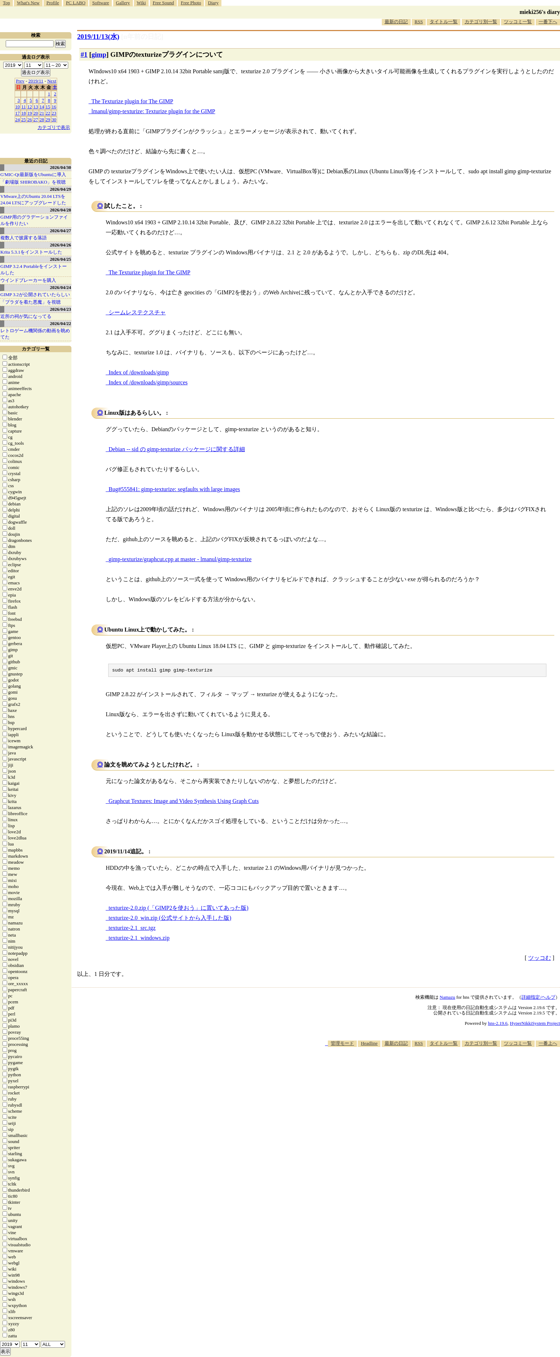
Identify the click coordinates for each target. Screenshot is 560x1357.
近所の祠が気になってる (25, 316)
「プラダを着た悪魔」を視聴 (30, 302)
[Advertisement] (430, 1069)
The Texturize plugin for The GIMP (132, 101)
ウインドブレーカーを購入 (28, 280)
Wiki (141, 2)
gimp (98, 54)
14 (42, 106)
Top (6, 2)
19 (30, 113)
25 (23, 119)
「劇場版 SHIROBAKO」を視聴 (33, 182)
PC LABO (76, 2)
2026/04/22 (60, 323)
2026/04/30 (60, 167)
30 (54, 119)
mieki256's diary (540, 12)
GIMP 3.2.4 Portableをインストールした (33, 269)
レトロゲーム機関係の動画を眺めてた (35, 334)
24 (17, 119)
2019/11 (35, 81)
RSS (419, 21)
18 (23, 113)
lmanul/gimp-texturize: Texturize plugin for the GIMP (153, 111)
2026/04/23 (60, 309)
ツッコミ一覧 (518, 21)
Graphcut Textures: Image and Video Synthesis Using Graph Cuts (184, 802)
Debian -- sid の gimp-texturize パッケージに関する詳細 (177, 449)
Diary (213, 2)
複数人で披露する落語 (23, 237)
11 (23, 106)
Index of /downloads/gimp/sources (148, 382)
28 (42, 119)
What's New (28, 2)
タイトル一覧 (444, 21)
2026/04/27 (60, 230)
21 (42, 113)
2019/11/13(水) (98, 36)
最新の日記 (396, 21)
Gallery (123, 2)
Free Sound (163, 2)
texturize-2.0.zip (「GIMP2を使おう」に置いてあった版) (179, 909)
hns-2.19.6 (498, 1024)
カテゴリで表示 (54, 127)
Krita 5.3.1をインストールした (31, 252)
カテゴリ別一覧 (481, 21)
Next (51, 81)
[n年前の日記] (142, 36)
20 (36, 113)
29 (48, 119)
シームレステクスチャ (137, 312)
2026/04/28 (60, 210)
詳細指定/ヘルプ (538, 998)
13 (36, 106)
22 (48, 113)
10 (17, 106)
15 (48, 106)
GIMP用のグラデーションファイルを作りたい (34, 220)
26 (30, 119)
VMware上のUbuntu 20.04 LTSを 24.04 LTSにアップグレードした (33, 199)
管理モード (342, 1044)
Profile (52, 2)
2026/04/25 (60, 259)
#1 (84, 54)
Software (100, 2)
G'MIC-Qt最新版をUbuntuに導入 (33, 174)
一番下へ (548, 21)
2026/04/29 (60, 189)
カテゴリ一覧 (36, 348)
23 (54, 113)
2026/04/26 (60, 245)
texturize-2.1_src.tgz (132, 929)
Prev (20, 81)
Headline (369, 1044)
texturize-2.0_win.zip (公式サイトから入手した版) (170, 919)
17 (17, 113)
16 (54, 106)
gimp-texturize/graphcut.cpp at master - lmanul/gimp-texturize (180, 559)
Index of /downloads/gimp (139, 372)
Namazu (447, 998)
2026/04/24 (60, 287)
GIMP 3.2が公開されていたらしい (35, 294)
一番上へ (548, 1044)
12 (30, 106)
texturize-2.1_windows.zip (139, 939)
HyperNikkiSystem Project (535, 1024)
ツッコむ (539, 959)
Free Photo (191, 2)
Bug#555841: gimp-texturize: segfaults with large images (174, 489)
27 (36, 119)
